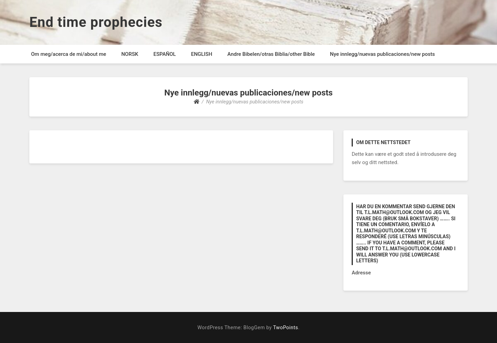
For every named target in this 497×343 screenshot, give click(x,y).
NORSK (129, 54)
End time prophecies (96, 22)
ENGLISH (201, 54)
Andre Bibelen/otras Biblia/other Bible (271, 54)
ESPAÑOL (164, 54)
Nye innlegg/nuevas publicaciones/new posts (382, 54)
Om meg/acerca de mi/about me (68, 54)
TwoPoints (285, 328)
